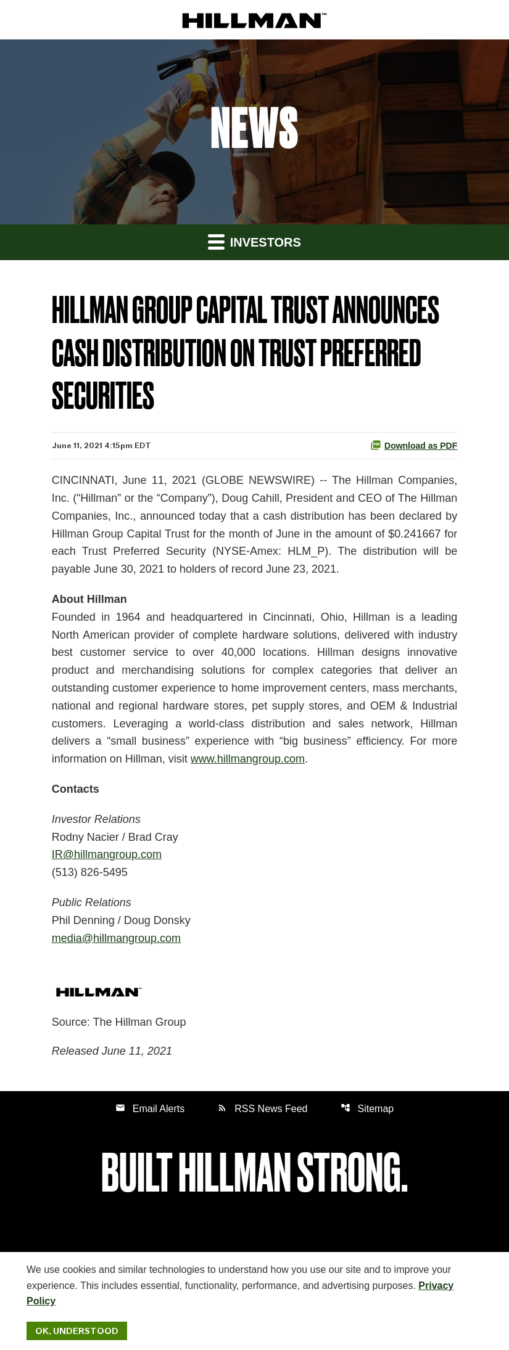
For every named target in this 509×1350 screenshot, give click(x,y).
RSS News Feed (262, 1108)
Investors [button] (254, 241)
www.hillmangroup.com (248, 759)
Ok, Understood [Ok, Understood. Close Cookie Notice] (76, 1330)
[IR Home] (254, 20)
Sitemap (367, 1108)
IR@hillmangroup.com (107, 854)
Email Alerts (149, 1108)
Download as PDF (413, 445)
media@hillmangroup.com (116, 938)
